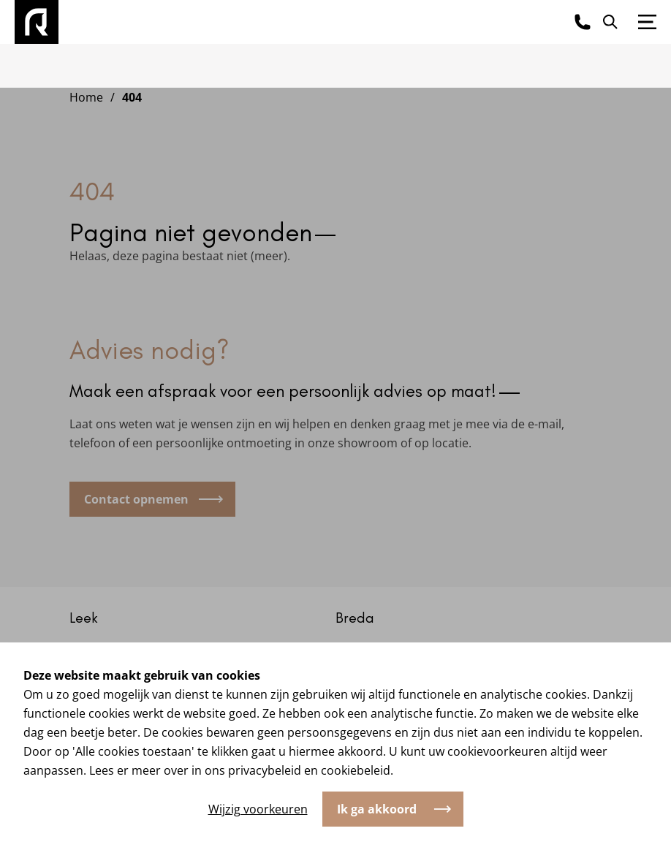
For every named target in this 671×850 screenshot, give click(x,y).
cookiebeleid (355, 770)
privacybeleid (264, 770)
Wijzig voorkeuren (258, 809)
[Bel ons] (582, 22)
